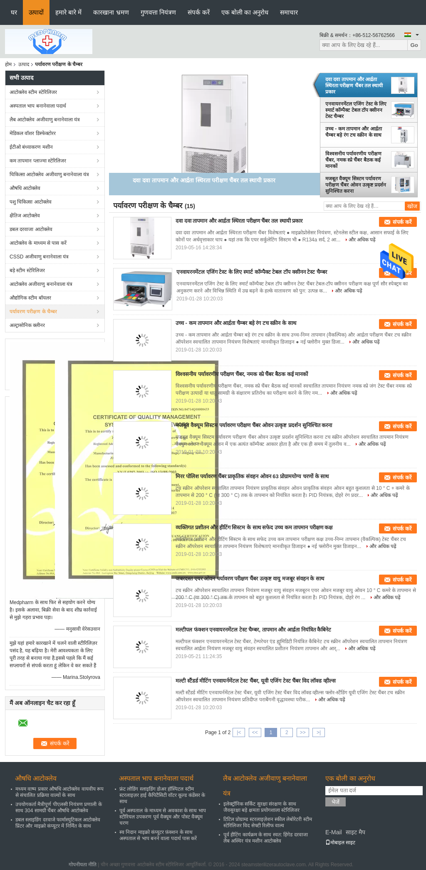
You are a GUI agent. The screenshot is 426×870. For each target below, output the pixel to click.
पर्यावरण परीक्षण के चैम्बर (33, 312)
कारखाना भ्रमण (111, 12)
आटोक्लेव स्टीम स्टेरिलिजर (33, 92)
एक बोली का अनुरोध (245, 12)
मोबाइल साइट (340, 842)
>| (319, 732)
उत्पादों (36, 12)
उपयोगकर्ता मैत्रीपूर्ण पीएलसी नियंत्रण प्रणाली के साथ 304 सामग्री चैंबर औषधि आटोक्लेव (58, 807)
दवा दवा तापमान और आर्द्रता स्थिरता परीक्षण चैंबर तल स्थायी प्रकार (354, 85)
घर (14, 12)
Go (414, 45)
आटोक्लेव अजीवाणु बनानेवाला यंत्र (41, 284)
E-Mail (333, 832)
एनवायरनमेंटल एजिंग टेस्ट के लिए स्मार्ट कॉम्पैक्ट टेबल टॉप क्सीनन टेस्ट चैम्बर (355, 110)
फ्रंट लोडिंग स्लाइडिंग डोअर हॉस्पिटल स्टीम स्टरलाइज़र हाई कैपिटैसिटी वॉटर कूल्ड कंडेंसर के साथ (162, 795)
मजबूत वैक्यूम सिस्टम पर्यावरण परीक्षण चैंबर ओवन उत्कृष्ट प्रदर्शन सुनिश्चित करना (355, 185)
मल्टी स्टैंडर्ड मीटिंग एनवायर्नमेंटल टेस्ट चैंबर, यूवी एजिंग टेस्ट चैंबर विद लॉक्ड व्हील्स (256, 681)
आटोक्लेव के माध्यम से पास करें (38, 243)
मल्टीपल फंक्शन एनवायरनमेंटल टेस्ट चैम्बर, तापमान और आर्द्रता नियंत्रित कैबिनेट (253, 630)
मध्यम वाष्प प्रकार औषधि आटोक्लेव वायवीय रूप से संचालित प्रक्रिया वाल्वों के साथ (59, 792)
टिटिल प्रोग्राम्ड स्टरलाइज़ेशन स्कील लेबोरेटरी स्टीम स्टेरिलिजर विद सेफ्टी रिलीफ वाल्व (267, 822)
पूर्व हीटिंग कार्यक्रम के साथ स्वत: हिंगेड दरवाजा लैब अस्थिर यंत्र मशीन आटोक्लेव (265, 838)
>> (303, 732)
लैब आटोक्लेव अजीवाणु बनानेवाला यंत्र (45, 120)
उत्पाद (23, 64)
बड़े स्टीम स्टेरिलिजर (27, 270)
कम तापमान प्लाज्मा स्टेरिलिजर (38, 161)
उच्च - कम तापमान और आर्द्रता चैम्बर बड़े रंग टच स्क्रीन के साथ (353, 132)
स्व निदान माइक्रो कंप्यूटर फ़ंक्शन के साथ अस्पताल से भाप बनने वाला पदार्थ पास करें (158, 835)
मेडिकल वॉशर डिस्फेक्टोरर (33, 133)
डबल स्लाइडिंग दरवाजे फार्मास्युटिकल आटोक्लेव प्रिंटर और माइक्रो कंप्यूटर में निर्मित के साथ (57, 823)
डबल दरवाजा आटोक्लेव (31, 229)
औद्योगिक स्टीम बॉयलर (30, 298)
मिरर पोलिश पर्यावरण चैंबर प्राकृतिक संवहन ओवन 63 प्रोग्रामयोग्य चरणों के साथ (252, 476)
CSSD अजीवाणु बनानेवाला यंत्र (39, 257)
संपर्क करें (199, 12)
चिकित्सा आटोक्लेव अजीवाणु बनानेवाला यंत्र (49, 174)
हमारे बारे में (68, 12)
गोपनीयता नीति (83, 865)
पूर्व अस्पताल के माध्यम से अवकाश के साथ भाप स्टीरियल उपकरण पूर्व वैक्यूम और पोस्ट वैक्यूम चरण (162, 817)
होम (8, 64)
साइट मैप (355, 832)
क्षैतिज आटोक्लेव (25, 216)
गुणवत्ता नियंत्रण (158, 12)
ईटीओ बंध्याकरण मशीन (31, 147)
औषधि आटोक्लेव (25, 188)
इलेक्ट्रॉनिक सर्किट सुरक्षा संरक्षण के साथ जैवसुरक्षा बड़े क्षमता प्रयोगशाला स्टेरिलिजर (261, 807)
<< (255, 732)
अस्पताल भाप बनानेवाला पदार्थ (38, 106)
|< (239, 732)
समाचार (289, 12)
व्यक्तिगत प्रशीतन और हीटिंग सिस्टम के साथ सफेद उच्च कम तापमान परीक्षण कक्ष (254, 527)
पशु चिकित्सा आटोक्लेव (31, 202)
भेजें (335, 802)
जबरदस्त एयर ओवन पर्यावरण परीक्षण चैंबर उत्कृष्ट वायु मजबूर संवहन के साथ (250, 578)
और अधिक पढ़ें (362, 240)
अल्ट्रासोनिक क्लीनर (27, 325)
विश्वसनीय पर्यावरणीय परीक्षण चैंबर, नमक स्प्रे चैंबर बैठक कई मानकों (353, 160)
